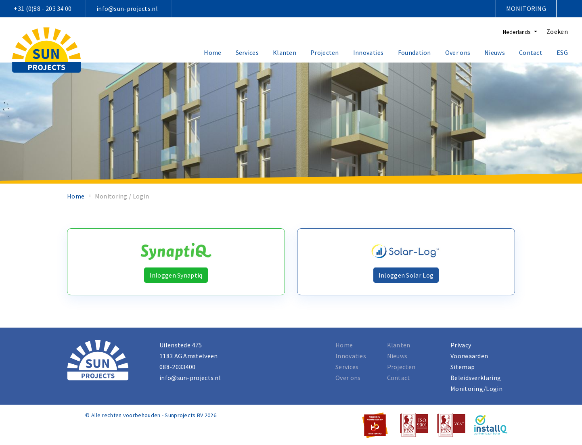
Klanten (284, 52)
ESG (562, 52)
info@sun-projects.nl (127, 8)
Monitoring (526, 8)
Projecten (324, 52)
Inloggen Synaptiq (175, 275)
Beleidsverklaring (475, 378)
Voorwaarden (469, 356)
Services (247, 52)
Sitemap (462, 367)
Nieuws (494, 52)
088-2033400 (177, 367)
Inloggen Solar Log (406, 275)
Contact (530, 52)
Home (212, 52)
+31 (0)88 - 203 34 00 (42, 8)
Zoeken (557, 31)
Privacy (460, 345)
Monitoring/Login (476, 388)
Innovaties (368, 52)
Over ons (457, 52)
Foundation (414, 52)
